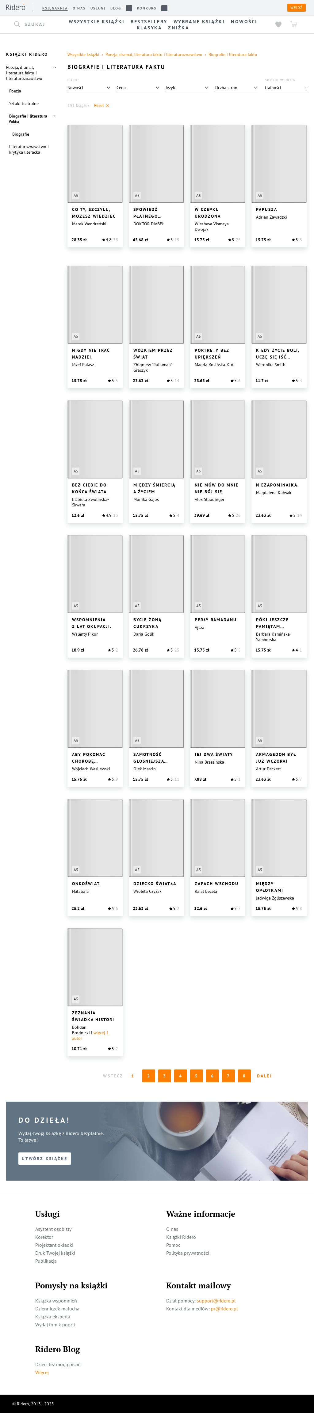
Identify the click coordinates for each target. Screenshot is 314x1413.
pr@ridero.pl (224, 1309)
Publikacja (46, 1261)
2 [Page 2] (149, 1076)
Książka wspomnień (56, 1301)
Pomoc (173, 1245)
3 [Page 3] (165, 1076)
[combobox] (33, 24)
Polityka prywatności (187, 1253)
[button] (33, 24)
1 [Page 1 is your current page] (133, 1076)
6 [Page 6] (212, 1076)
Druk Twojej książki (55, 1253)
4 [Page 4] (180, 1076)
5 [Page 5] (196, 1076)
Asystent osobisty (53, 1229)
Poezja (15, 91)
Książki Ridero (181, 1237)
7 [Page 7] (228, 1076)
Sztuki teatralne (24, 103)
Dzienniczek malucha (57, 1309)
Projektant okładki (54, 1245)
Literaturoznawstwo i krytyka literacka (29, 149)
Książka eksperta (52, 1316)
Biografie (20, 134)
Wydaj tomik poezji (55, 1324)
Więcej (42, 1372)
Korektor (44, 1237)
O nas (172, 1229)
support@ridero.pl (216, 1301)
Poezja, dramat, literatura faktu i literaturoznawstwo (24, 73)
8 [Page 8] (244, 1076)
